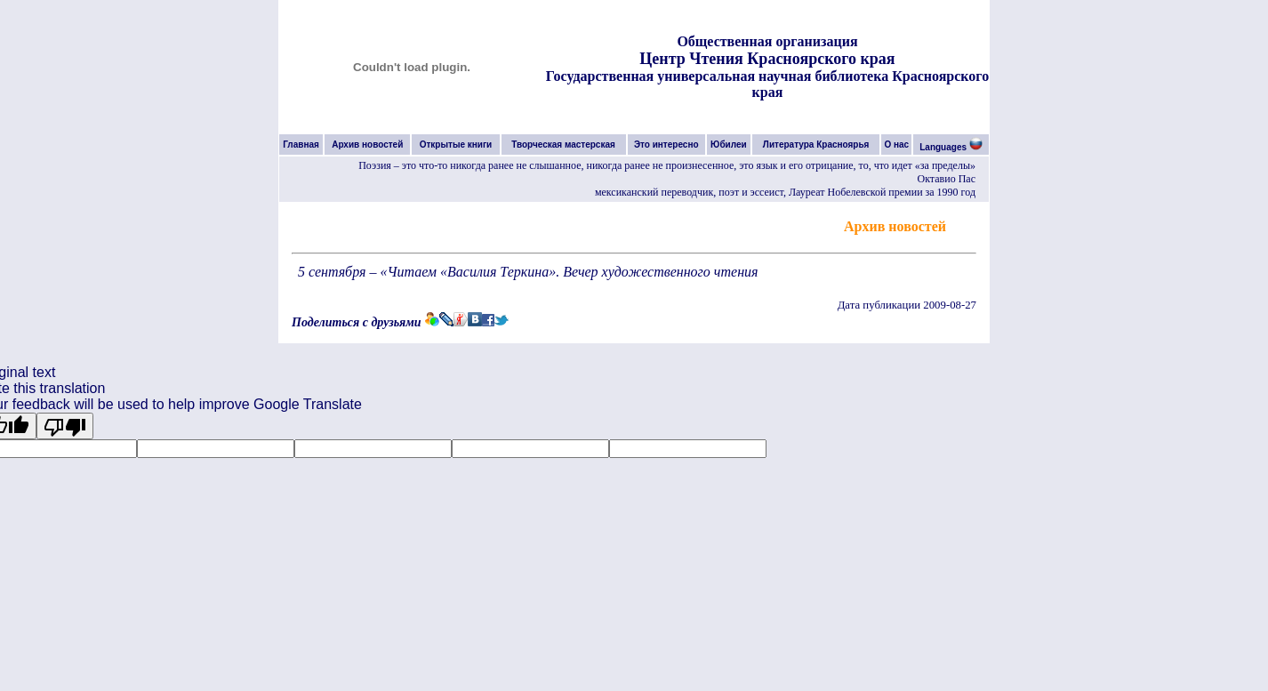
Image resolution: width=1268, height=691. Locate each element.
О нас (896, 144)
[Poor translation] (64, 426)
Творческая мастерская (563, 144)
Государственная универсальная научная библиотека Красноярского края (767, 84)
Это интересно (666, 144)
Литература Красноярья (816, 144)
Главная (301, 144)
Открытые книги (456, 144)
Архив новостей (367, 144)
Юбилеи (728, 144)
